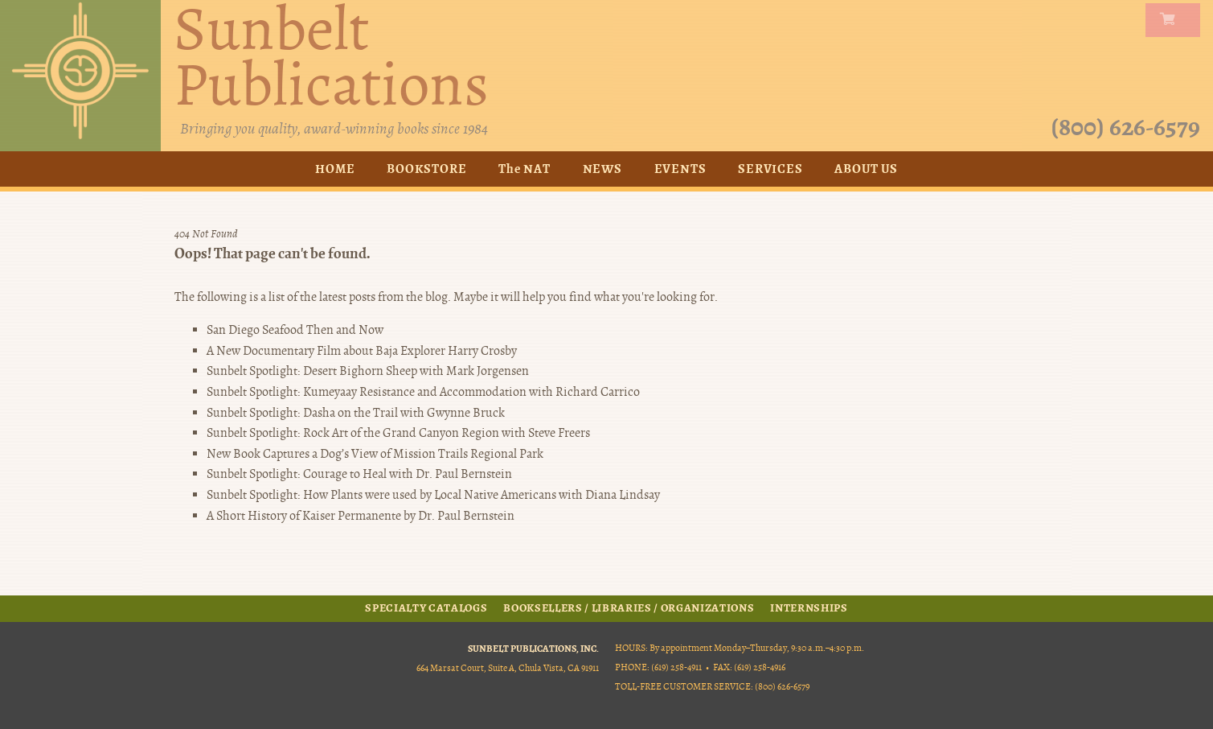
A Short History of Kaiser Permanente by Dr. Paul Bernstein (360, 516)
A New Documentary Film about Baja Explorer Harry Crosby (362, 351)
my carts (1176, 20)
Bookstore (426, 168)
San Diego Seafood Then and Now (295, 330)
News (602, 168)
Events (680, 168)
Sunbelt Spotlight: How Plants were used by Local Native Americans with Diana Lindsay (433, 495)
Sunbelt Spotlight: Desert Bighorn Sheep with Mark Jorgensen (368, 371)
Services (770, 168)
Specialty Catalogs (426, 608)
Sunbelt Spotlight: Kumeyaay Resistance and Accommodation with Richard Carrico (423, 392)
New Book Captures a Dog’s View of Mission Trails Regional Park (375, 454)
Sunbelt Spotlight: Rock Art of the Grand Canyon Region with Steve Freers (398, 433)
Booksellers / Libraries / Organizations (628, 608)
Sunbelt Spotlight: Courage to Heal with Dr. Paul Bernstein (359, 474)
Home (334, 168)
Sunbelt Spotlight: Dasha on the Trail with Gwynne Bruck (356, 413)
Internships (808, 608)
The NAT (524, 168)
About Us (865, 168)
